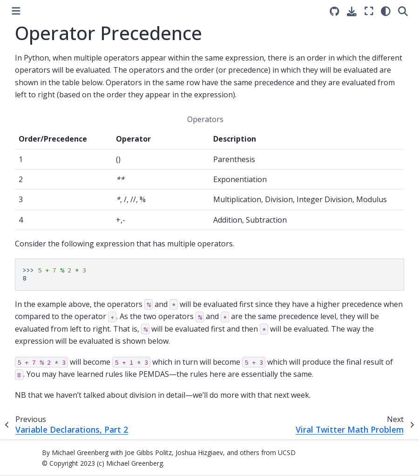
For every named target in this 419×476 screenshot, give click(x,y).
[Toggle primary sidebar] (16, 11)
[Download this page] (351, 11)
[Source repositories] (334, 11)
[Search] (403, 11)
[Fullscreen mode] (369, 11)
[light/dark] (385, 11)
